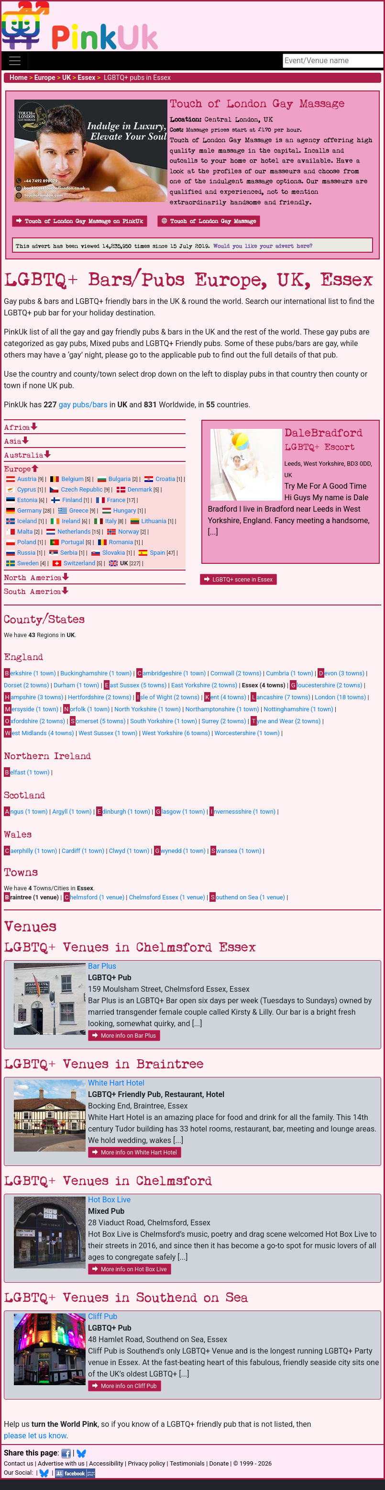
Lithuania (154, 521)
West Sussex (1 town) (107, 733)
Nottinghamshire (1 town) (298, 709)
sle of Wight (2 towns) (167, 697)
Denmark (140, 489)
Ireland (71, 521)
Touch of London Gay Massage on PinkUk (79, 221)
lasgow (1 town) (180, 811)
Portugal (72, 542)
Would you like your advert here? (262, 246)
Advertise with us (61, 1463)
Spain (157, 552)
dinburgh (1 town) (123, 811)
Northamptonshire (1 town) (222, 709)
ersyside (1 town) (31, 709)
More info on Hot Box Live (129, 1269)
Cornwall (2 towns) (236, 673)
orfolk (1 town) (86, 709)
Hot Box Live (109, 1199)
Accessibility (106, 1463)
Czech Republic (81, 489)
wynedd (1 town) (180, 850)
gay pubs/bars (83, 404)
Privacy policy (146, 1463)
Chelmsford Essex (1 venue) (167, 897)
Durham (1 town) (76, 685)
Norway (128, 531)
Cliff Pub (102, 1316)
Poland (26, 542)
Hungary (124, 510)
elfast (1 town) (27, 772)
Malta (25, 531)
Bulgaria (120, 478)
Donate (219, 1463)
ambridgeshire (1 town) (171, 673)
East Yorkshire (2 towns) (204, 685)
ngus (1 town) (26, 811)
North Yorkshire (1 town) (147, 709)
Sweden (28, 563)
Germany (29, 510)
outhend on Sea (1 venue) (247, 897)
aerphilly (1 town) (30, 850)
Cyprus (26, 489)
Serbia (68, 552)
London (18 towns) (340, 697)
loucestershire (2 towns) (326, 685)
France (116, 500)
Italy (111, 521)
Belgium (72, 478)
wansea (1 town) (236, 850)
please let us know (35, 1435)
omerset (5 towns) (98, 721)
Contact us (18, 1463)
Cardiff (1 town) (83, 850)
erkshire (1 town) (30, 673)
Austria (27, 478)
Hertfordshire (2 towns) (100, 697)
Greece (78, 510)
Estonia (27, 500)
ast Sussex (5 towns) (135, 685)
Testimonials (187, 1463)
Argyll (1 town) (71, 811)
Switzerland (79, 563)
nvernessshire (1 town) (242, 811)
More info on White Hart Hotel (134, 1152)
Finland (72, 500)
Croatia (165, 478)
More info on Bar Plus (124, 1035)
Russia (26, 552)
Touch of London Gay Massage (209, 221)
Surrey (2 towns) (224, 721)
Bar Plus (102, 966)
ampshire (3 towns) (33, 697)
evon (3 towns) (341, 673)
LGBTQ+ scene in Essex (238, 579)
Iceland (27, 521)
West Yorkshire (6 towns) (176, 733)
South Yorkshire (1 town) (163, 721)
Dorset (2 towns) (26, 685)
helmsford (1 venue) (94, 897)
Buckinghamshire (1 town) (96, 673)
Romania (121, 542)
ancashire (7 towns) (280, 697)
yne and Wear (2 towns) (286, 721)
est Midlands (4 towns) (39, 733)
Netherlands (73, 531)
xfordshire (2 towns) (34, 721)
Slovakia (113, 552)
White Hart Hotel (116, 1082)
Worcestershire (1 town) (247, 733)
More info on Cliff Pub (124, 1386)
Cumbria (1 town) (289, 673)
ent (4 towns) (225, 697)
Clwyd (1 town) (129, 850)
